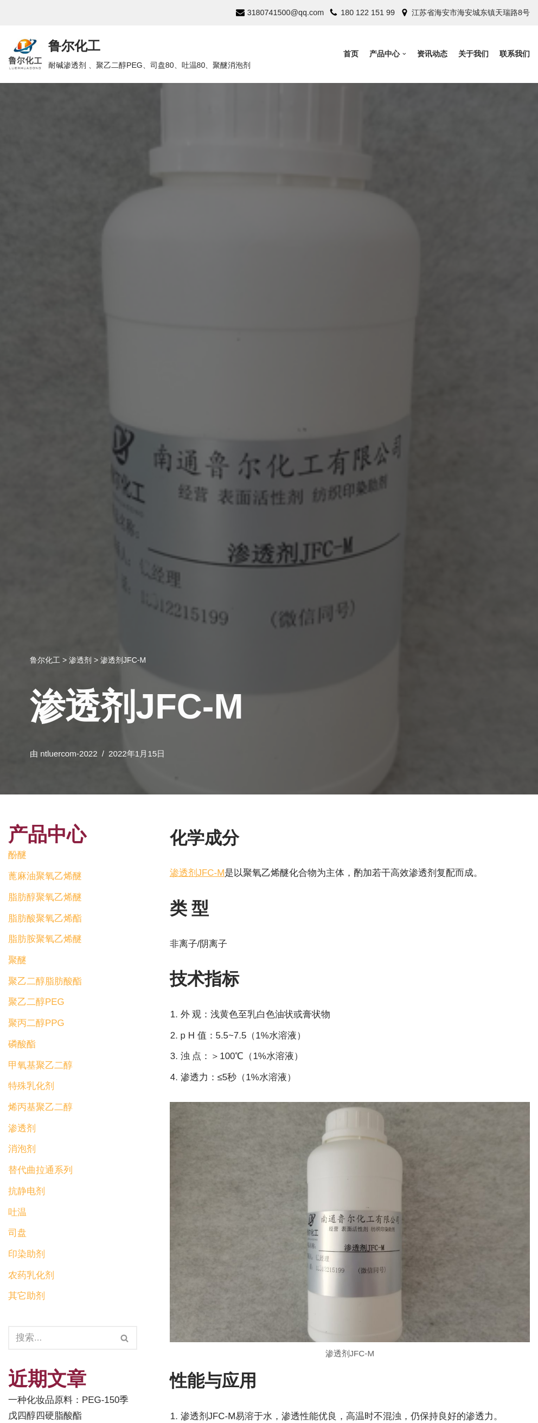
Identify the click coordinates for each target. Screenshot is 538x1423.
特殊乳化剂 (31, 1087)
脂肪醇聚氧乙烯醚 (45, 897)
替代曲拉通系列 (40, 1171)
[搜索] (125, 1340)
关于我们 (473, 54)
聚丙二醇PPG (36, 1024)
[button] (124, 1340)
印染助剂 (26, 1256)
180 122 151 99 (368, 12)
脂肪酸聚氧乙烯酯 (45, 918)
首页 (350, 54)
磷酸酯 (22, 1045)
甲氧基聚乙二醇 (40, 1066)
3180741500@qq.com (284, 12)
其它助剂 (26, 1298)
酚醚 (17, 855)
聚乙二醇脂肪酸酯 (45, 982)
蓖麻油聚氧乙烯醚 (45, 876)
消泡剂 (22, 1150)
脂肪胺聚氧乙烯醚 (45, 939)
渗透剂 (22, 1129)
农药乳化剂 (31, 1277)
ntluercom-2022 (69, 753)
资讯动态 (432, 54)
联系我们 (514, 54)
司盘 (17, 1235)
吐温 (17, 1214)
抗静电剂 (26, 1193)
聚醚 (17, 961)
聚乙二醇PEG (36, 1003)
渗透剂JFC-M (197, 873)
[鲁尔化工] (129, 54)
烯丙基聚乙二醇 (40, 1108)
